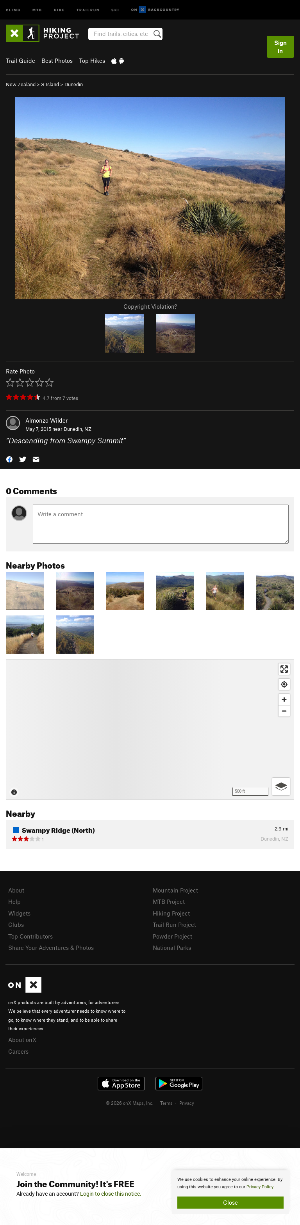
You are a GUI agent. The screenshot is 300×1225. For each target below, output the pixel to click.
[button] (9, 458)
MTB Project (169, 901)
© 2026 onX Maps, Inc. (130, 1103)
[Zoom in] (284, 699)
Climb (13, 9)
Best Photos (57, 60)
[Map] (150, 729)
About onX (22, 1039)
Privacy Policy (259, 1186)
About (16, 890)
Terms (166, 1103)
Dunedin (73, 84)
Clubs (16, 924)
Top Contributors (30, 936)
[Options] (281, 786)
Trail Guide (20, 60)
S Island (50, 84)
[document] (230, 1192)
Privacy (186, 1103)
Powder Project (172, 936)
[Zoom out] (284, 711)
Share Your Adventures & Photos (51, 947)
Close (230, 1202)
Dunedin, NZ (77, 429)
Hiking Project (171, 913)
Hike (59, 9)
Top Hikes (92, 60)
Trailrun (88, 9)
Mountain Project (175, 890)
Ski (115, 9)
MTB (37, 9)
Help (14, 901)
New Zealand (21, 84)
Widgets (19, 913)
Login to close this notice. (110, 1194)
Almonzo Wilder (46, 420)
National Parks (172, 947)
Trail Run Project (174, 924)
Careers (18, 1051)
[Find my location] (284, 684)
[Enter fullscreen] (284, 669)
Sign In (280, 46)
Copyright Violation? (150, 306)
